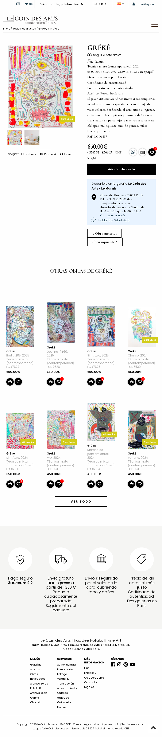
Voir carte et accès (113, 215)
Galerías (35, 664)
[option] (40, 87)
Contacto (90, 682)
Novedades (37, 679)
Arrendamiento (67, 688)
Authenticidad (66, 664)
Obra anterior (104, 233)
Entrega (62, 674)
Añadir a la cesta (121, 169)
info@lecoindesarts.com (130, 724)
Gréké (42, 28)
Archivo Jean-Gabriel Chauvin (39, 697)
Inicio (6, 28)
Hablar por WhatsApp (111, 220)
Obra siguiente (104, 241)
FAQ (86, 668)
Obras (34, 674)
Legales (89, 687)
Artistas (35, 669)
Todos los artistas (24, 28)
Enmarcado (65, 669)
